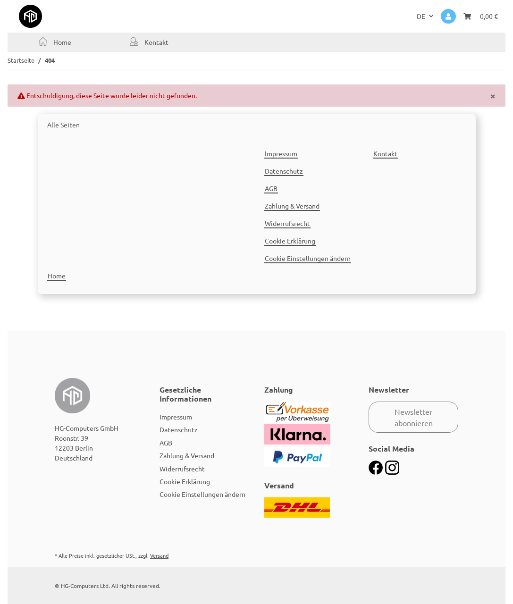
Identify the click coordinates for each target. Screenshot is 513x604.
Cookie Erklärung (290, 240)
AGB (271, 188)
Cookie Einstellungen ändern (308, 258)
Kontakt (155, 42)
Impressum (281, 153)
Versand (159, 555)
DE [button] (421, 16)
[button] (448, 16)
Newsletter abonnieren (414, 417)
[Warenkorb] (480, 16)
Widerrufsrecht (287, 223)
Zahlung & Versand (292, 205)
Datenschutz (284, 171)
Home (61, 42)
